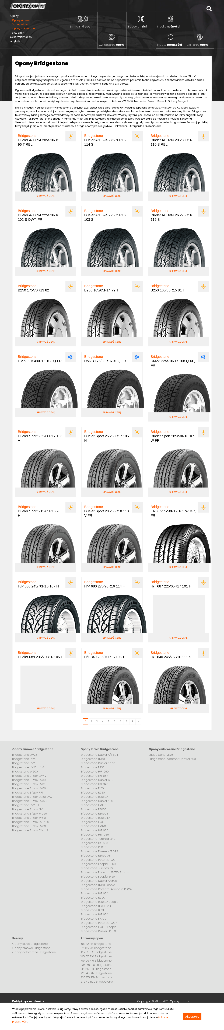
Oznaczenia (111, 45)
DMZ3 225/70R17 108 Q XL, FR (173, 361)
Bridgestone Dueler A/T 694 (99, 755)
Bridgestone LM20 (24, 759)
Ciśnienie (197, 45)
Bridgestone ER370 (93, 826)
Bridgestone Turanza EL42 (97, 839)
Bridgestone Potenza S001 (98, 860)
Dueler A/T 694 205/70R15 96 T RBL (38, 140)
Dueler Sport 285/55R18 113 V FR (106, 511)
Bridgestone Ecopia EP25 (97, 877)
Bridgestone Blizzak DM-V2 (30, 830)
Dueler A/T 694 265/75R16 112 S (171, 215)
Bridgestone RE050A (94, 797)
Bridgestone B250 (92, 759)
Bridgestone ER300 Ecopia (98, 927)
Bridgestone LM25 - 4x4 (28, 767)
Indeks (168, 27)
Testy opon (17, 32)
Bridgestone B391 (92, 910)
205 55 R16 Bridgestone (96, 965)
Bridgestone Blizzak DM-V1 (29, 776)
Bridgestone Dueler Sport (97, 763)
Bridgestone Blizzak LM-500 (30, 822)
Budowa (137, 27)
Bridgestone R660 (92, 898)
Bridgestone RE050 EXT (95, 818)
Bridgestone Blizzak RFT (27, 793)
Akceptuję (192, 1017)
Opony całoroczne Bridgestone (34, 952)
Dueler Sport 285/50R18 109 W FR (173, 436)
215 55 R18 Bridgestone (95, 969)
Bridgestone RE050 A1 (95, 856)
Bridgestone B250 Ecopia (97, 885)
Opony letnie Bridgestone (30, 944)
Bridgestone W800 (25, 772)
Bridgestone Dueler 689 (96, 780)
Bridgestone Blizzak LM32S (29, 801)
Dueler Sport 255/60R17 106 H (106, 436)
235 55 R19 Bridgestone (96, 977)
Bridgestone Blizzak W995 (29, 814)
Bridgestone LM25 (24, 763)
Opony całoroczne (23, 28)
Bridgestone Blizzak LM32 (29, 784)
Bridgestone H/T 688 (94, 830)
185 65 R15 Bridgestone (96, 952)
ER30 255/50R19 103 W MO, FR (173, 511)
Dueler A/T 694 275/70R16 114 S (104, 140)
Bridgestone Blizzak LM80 (29, 788)
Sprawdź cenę (46, 196)
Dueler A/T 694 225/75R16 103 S (104, 215)
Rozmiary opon (21, 37)
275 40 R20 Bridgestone (96, 982)
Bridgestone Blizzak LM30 (29, 780)
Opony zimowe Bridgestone (31, 948)
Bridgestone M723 (161, 755)
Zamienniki (81, 27)
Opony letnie (20, 24)
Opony (14, 16)
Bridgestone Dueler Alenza (98, 881)
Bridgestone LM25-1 (25, 805)
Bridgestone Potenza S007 (98, 923)
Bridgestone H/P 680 (94, 772)
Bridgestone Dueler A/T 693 (99, 851)
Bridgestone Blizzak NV (27, 809)
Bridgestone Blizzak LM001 (29, 826)
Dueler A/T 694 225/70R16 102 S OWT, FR (38, 215)
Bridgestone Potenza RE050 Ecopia (104, 872)
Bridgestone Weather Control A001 (173, 759)
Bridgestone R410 (92, 788)
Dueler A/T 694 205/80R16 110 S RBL (171, 140)
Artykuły (15, 41)
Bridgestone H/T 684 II (95, 893)
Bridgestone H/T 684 (94, 914)
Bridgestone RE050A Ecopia (99, 902)
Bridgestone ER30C (93, 919)
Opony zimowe (21, 20)
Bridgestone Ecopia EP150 (98, 864)
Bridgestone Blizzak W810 (29, 818)
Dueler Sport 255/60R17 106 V (40, 436)
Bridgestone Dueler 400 (96, 801)
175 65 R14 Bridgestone (95, 948)
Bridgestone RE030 (93, 847)
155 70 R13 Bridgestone (95, 944)
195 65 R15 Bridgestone (96, 961)
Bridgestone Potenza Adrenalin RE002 (106, 889)
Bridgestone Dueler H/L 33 (98, 931)
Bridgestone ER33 (92, 822)
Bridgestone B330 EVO (95, 906)
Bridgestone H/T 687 (94, 776)
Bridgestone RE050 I (94, 814)
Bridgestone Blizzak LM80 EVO (32, 797)
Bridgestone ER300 (93, 805)
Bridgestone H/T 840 (94, 784)
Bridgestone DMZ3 (24, 755)
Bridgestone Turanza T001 (97, 868)
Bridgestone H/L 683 (94, 843)
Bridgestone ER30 (92, 767)
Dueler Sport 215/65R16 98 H (39, 511)
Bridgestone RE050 (93, 809)
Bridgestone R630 (92, 793)
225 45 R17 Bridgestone (96, 973)
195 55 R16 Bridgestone (96, 956)
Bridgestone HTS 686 (94, 835)
